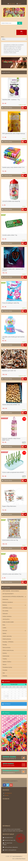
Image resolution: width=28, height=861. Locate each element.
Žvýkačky (5, 676)
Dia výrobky (5, 610)
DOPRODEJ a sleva (7, 608)
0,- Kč (22, 32)
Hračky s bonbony (7, 616)
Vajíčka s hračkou (7, 661)
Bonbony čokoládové (8, 602)
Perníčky (5, 644)
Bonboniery (5, 599)
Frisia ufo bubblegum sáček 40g (10, 303)
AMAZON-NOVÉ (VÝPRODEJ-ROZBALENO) (14, 596)
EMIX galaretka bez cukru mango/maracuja (13, 133)
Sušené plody (14, 656)
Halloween (5, 613)
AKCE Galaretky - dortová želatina (11, 591)
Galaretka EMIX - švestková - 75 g (11, 99)
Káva (4, 625)
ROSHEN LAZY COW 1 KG (9, 370)
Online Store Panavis (20, 858)
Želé (4, 673)
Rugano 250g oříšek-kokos (9, 506)
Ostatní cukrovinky (7, 636)
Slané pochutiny (6, 647)
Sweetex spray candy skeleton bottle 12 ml (13, 167)
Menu (2, 37)
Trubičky (5, 659)
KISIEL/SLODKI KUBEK (8, 622)
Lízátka (4, 627)
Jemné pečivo (6, 619)
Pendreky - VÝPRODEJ (8, 642)
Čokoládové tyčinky (7, 667)
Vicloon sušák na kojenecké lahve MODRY (13, 472)
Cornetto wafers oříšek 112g (9, 235)
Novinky (6, 795)
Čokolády (5, 670)
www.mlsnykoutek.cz (17, 856)
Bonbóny (14, 605)
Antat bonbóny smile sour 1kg (10, 540)
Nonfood (14, 630)
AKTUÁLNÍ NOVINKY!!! (8, 593)
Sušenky (5, 653)
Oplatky (4, 633)
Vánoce (4, 664)
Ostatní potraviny (7, 639)
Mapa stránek (11, 3)
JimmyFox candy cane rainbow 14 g (11, 574)
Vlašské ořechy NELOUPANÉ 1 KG (11, 404)
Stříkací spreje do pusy (8, 650)
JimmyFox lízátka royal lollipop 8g (11, 201)
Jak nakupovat (8, 793)
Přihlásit (19, 3)
